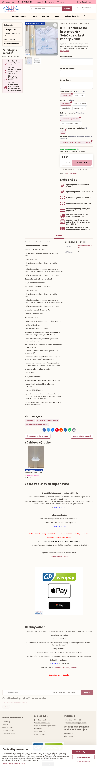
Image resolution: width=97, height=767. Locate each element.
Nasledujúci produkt (82, 436)
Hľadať (67, 9)
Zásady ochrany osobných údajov (13, 764)
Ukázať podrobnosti (83, 762)
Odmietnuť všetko (83, 757)
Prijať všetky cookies (83, 752)
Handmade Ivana (72, 173)
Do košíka (82, 162)
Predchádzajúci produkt (38, 436)
